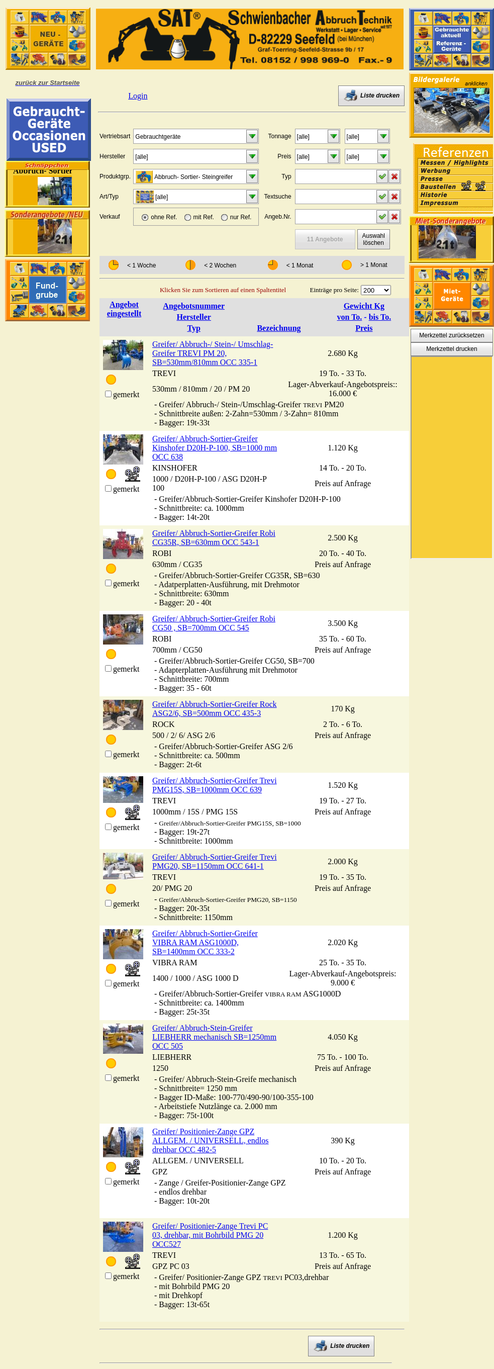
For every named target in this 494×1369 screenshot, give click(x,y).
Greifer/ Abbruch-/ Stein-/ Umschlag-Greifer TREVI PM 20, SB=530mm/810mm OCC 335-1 (212, 353)
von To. (349, 317)
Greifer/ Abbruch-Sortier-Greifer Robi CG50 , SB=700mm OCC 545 (213, 623)
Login (137, 96)
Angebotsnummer (194, 306)
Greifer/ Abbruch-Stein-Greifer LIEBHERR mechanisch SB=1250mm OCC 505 (214, 1037)
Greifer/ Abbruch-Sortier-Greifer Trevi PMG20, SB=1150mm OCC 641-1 (214, 861)
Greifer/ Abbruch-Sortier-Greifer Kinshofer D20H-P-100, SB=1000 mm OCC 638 (214, 447)
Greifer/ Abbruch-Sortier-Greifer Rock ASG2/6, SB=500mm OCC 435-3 (214, 708)
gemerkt (126, 394)
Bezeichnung (279, 328)
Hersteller (193, 317)
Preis (363, 328)
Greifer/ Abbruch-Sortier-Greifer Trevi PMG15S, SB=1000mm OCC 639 (214, 785)
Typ (193, 328)
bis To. (380, 317)
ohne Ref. (164, 217)
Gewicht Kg (364, 306)
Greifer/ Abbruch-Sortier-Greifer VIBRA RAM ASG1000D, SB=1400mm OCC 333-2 (205, 942)
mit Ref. (203, 217)
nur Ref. (241, 217)
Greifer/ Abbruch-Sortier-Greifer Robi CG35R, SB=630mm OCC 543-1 (213, 537)
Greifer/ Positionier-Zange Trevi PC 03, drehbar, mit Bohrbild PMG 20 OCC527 (210, 1235)
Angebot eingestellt (124, 309)
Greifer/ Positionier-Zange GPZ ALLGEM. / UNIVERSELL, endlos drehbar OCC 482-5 (210, 1140)
